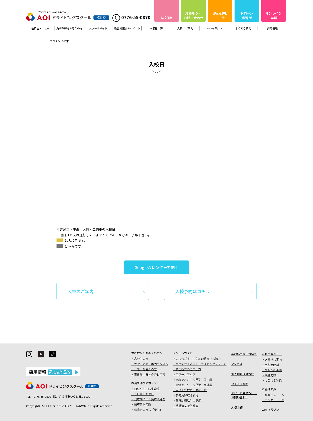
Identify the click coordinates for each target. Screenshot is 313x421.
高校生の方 (141, 359)
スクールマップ (185, 374)
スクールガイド (98, 28)
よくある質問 (243, 28)
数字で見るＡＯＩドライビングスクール (201, 364)
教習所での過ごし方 (188, 369)
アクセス (236, 364)
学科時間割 (272, 365)
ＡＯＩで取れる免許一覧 (191, 390)
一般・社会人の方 (145, 369)
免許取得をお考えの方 (69, 28)
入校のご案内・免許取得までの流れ (198, 359)
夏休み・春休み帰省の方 (149, 374)
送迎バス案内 (273, 359)
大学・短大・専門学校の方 (151, 364)
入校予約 (237, 407)
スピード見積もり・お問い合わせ (244, 395)
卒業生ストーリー (276, 395)
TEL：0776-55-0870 (38, 396)
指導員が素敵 (142, 404)
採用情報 (272, 28)
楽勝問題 (270, 375)
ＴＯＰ (54, 41)
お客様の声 (156, 28)
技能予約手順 (273, 370)
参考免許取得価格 (187, 395)
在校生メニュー (40, 28)
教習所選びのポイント (127, 28)
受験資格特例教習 (187, 406)
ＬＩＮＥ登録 (273, 380)
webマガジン (214, 28)
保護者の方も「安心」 (148, 409)
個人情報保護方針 (242, 374)
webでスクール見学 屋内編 (194, 379)
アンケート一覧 (274, 400)
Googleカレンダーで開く (157, 267)
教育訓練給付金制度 (188, 400)
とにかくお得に (144, 394)
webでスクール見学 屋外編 (194, 385)
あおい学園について (244, 354)
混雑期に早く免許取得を (149, 399)
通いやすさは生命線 (147, 389)
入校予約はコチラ (192, 291)
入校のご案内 (185, 28)
